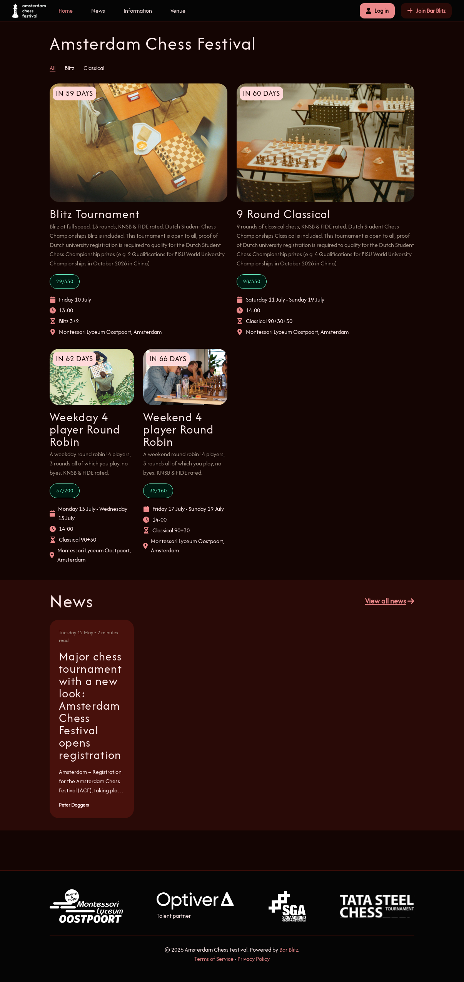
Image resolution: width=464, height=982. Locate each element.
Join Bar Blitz (426, 11)
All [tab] (52, 68)
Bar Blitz (288, 949)
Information (138, 11)
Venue (177, 11)
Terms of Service (214, 959)
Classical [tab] (93, 68)
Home (65, 11)
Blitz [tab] (69, 68)
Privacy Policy (253, 959)
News (98, 11)
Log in (377, 11)
